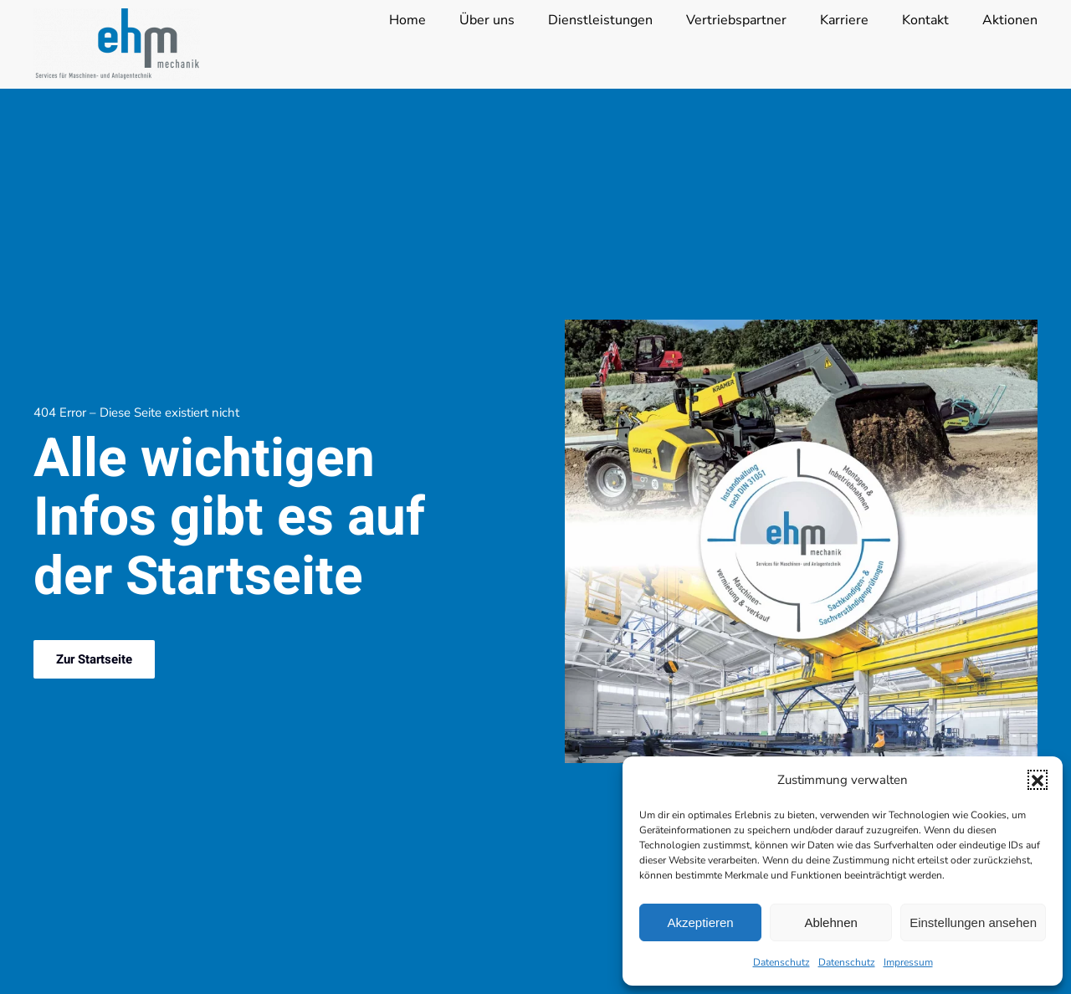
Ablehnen (830, 922)
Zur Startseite (94, 659)
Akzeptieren (700, 922)
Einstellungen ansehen (973, 922)
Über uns (487, 20)
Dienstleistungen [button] (600, 20)
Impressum (908, 962)
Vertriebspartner (736, 20)
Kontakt (925, 20)
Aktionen (1010, 20)
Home (407, 20)
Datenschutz (781, 962)
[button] (1037, 779)
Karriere (844, 20)
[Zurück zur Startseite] (117, 44)
